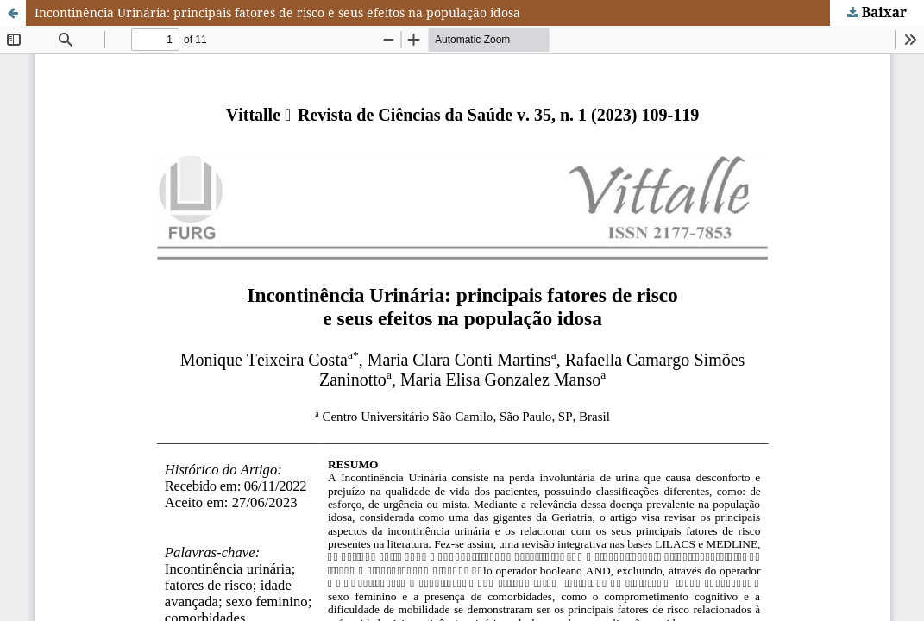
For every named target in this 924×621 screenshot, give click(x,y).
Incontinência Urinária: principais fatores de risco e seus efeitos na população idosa (277, 12)
